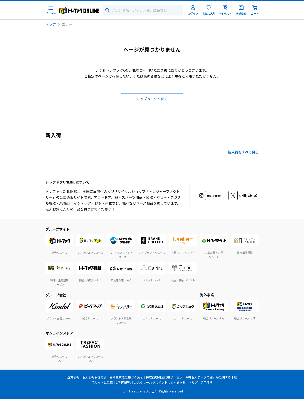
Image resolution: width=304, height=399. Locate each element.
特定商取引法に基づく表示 (164, 377)
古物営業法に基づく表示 (126, 377)
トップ (50, 24)
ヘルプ (193, 382)
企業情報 (73, 377)
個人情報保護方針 (94, 377)
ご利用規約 (123, 382)
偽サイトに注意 (102, 382)
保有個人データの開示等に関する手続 (211, 377)
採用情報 (206, 382)
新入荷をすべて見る (243, 152)
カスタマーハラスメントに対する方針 (160, 382)
